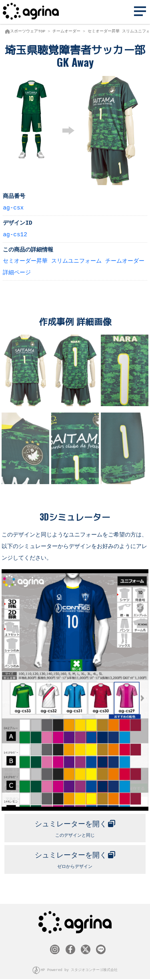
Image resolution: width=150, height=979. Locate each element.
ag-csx (13, 207)
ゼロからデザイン (75, 856)
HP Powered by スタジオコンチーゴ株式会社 (79, 966)
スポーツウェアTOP (27, 31)
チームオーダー (66, 31)
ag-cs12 (15, 234)
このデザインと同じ (75, 826)
